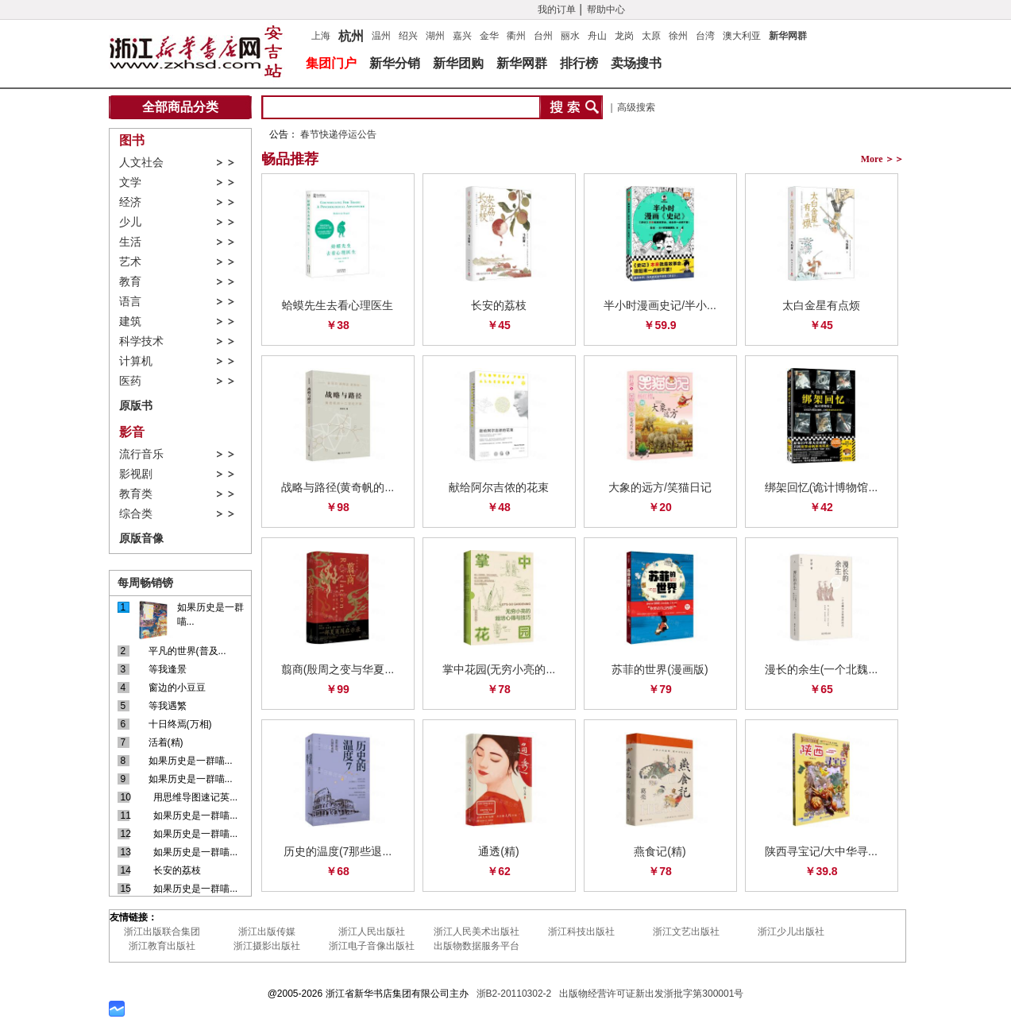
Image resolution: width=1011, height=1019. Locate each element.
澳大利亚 (742, 35)
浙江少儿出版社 (791, 931)
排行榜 (579, 63)
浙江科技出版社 (581, 931)
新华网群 (788, 35)
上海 (320, 35)
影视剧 (135, 474)
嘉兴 (462, 35)
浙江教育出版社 (162, 945)
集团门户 (331, 63)
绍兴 (408, 35)
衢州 (516, 35)
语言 (130, 302)
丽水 (570, 35)
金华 (489, 35)
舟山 (597, 35)
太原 (651, 35)
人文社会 (141, 163)
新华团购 (458, 63)
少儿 (130, 222)
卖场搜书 (636, 63)
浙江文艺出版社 (686, 931)
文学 (130, 182)
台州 (543, 35)
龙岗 (624, 35)
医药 (130, 381)
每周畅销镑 (145, 582)
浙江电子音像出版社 (372, 945)
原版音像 (141, 538)
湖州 (435, 35)
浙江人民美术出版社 (476, 931)
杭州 (351, 34)
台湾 (705, 35)
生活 (130, 242)
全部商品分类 (180, 107)
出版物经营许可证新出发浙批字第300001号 (651, 993)
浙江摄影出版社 (266, 945)
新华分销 (394, 63)
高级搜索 (636, 107)
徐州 (678, 35)
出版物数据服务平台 (476, 945)
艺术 (130, 262)
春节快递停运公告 (338, 134)
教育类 (135, 494)
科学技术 (141, 341)
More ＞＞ (883, 159)
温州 (381, 35)
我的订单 (557, 9)
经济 (130, 202)
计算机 (135, 361)
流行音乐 (141, 454)
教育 (130, 282)
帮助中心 (606, 9)
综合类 (135, 514)
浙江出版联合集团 (162, 931)
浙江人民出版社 (371, 931)
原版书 (135, 405)
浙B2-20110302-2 (514, 993)
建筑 (130, 321)
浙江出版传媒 (266, 931)
